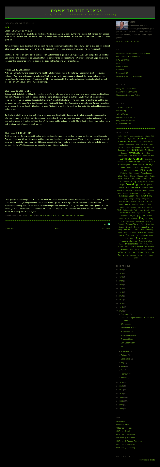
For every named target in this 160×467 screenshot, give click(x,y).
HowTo (151, 190)
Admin (120, 139)
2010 (120, 393)
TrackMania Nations (145, 241)
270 (7, 26)
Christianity (134, 153)
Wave (150, 249)
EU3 (130, 173)
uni (151, 244)
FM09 (144, 179)
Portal (127, 218)
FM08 (139, 179)
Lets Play (141, 201)
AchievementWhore (136, 136)
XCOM (136, 258)
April (123, 370)
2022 (120, 284)
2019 (120, 292)
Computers (148, 159)
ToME (132, 238)
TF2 (137, 235)
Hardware (135, 187)
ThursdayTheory (146, 235)
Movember (141, 207)
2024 (120, 277)
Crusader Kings (133, 162)
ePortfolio (123, 173)
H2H (127, 187)
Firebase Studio (143, 176)
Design (149, 164)
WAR (131, 249)
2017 (120, 300)
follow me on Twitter (147, 460)
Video (126, 247)
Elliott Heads (61, 215)
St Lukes (142, 232)
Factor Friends (122, 66)
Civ (143, 153)
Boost (128, 147)
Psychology (140, 221)
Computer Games (131, 158)
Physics (132, 216)
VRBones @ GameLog (125, 447)
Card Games (137, 150)
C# (152, 147)
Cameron (121, 150)
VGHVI (120, 247)
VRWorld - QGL (122, 425)
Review (137, 227)
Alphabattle (131, 139)
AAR (126, 136)
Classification (122, 156)
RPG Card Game (123, 60)
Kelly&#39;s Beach (126, 196)
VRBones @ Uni (123, 431)
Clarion (148, 153)
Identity (125, 193)
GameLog (132, 184)
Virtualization (149, 247)
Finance (133, 176)
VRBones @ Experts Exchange (129, 441)
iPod (148, 193)
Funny (133, 181)
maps (121, 204)
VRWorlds (123, 249)
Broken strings (127, 339)
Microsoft (135, 204)
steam (121, 235)
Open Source (141, 213)
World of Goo (142, 255)
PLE (144, 216)
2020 (120, 288)
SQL (126, 233)
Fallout (119, 176)
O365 (133, 213)
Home (57, 228)
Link (147, 201)
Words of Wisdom (129, 255)
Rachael (121, 224)
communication (148, 156)
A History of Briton (123, 124)
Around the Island (128, 328)
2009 (120, 397)
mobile (121, 207)
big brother (144, 144)
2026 (120, 269)
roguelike (145, 227)
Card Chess (121, 63)
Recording (150, 224)
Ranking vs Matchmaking (126, 92)
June (123, 366)
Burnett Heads (137, 147)
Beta (137, 144)
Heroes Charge (147, 187)
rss (152, 227)
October (124, 355)
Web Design (138, 252)
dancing (144, 162)
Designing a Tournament (126, 88)
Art (140, 142)
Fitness (126, 179)
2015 (120, 307)
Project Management (127, 221)
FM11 (150, 179)
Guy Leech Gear (127, 343)
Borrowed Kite (127, 331)
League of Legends (142, 199)
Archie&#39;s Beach (127, 141)
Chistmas (124, 153)
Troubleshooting (131, 244)
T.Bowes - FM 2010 (124, 107)
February (125, 374)
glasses (149, 185)
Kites (70, 215)
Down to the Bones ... (80, 11)
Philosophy (124, 216)
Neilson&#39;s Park (130, 210)
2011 (120, 390)
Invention (134, 193)
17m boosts (125, 324)
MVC (119, 210)
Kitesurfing (79, 215)
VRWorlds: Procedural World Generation (133, 53)
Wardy (137, 249)
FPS (120, 181)
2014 (120, 311)
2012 (120, 386)
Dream (129, 167)
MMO (150, 204)
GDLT (142, 184)
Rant (142, 224)
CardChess (149, 150)
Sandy (120, 230)
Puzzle (148, 221)
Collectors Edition (135, 156)
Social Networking (146, 230)
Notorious (120, 70)
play (138, 216)
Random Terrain (132, 224)
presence (134, 218)
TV (141, 244)
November (125, 351)
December (125, 314)
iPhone (142, 193)
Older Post (105, 228)
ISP (152, 193)
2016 (120, 303)
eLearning (133, 170)
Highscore (120, 190)
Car (128, 150)
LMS (152, 201)
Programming (146, 218)
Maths (127, 204)
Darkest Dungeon (138, 165)
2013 (120, 382)
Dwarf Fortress (145, 167)
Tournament (141, 238)
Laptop (125, 199)
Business (147, 147)
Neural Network (144, 210)
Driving (135, 167)
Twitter (146, 244)
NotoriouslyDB (122, 73)
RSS (106, 224)
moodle (133, 207)
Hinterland (137, 190)
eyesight (136, 173)
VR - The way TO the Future (128, 56)
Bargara (121, 144)
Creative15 (120, 162)
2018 (120, 296)
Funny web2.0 (142, 181)
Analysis (141, 138)
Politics (121, 218)
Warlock (143, 249)
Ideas (119, 193)
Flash (132, 179)
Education (123, 170)
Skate (136, 230)
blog (151, 144)
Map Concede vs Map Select (128, 95)
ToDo (126, 238)
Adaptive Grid (149, 136)
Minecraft (143, 204)
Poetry (149, 216)
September (125, 359)
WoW (151, 255)
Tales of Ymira (122, 114)
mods (127, 207)
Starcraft (151, 232)
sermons (128, 229)
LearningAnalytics (123, 201)
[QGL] (120, 136)
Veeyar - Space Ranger (126, 117)
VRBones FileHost (123, 428)
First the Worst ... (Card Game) (129, 76)
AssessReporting (147, 142)
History (145, 190)
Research (129, 227)
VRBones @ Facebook (125, 434)
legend (133, 201)
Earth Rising (121, 111)
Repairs (121, 227)
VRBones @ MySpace (125, 438)
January (124, 378)
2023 (120, 281)
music (150, 207)
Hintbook (129, 190)
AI (125, 139)
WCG (120, 252)
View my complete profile (128, 41)
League (131, 199)
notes (152, 210)
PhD (149, 213)
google (121, 187)
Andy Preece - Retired (125, 120)
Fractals (126, 181)
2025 (120, 273)
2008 (120, 401)
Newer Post (9, 228)
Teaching (130, 235)
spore (120, 232)
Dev (123, 167)
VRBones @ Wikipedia (125, 444)
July (123, 363)
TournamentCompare (128, 241)
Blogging (121, 147)
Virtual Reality (136, 246)
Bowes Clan (121, 421)
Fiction (126, 176)
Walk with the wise (128, 335)
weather (128, 252)
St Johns (132, 232)
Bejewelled (130, 144)
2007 (120, 405)
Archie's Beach (47, 215)
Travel (121, 244)
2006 (120, 408)
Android (150, 139)
